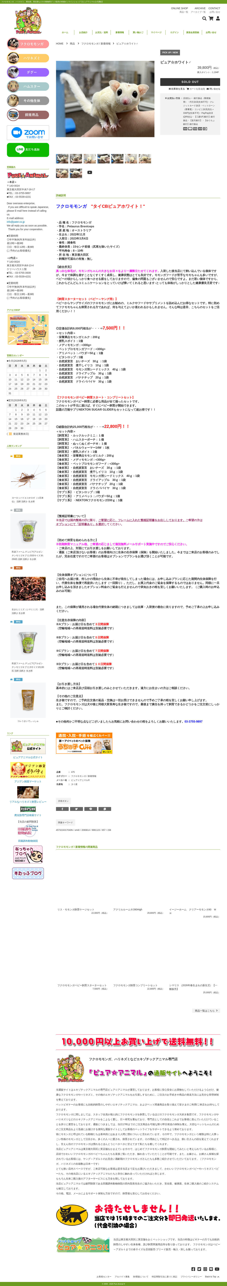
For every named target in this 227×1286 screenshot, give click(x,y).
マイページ (156, 32)
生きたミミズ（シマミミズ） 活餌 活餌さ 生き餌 (28, 611)
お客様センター (104, 1276)
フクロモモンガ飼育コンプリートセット (135, 985)
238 (109, 830)
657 (103, 830)
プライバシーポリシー (191, 1276)
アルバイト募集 (122, 1276)
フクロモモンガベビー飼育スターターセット (82, 985)
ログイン (174, 32)
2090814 (86, 830)
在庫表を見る (178, 88)
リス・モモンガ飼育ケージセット (75, 909)
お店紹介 (83, 32)
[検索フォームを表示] (204, 18)
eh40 (77, 830)
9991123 (96, 830)
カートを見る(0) (197, 89)
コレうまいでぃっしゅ (28, 721)
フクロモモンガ (90, 43)
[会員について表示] (217, 18)
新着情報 (120, 32)
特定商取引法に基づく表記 (164, 1276)
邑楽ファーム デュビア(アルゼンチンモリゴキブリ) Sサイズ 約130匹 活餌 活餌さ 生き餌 (28, 667)
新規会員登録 (192, 32)
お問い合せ (211, 32)
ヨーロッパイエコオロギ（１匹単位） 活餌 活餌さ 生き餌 (27, 500)
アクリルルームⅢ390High (127, 909)
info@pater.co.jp (16, 221)
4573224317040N (64, 830)
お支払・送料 (101, 32)
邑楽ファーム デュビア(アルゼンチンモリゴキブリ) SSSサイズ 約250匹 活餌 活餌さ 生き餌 (27, 555)
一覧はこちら (206, 1010)
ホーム (65, 32)
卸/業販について (140, 1276)
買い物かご (138, 32)
